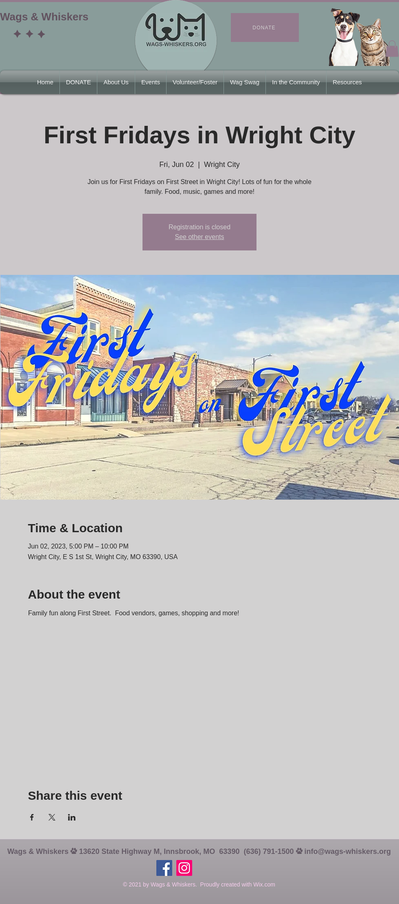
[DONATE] (265, 27)
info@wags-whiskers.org (348, 851)
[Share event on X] (52, 817)
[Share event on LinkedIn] (72, 817)
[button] (392, 48)
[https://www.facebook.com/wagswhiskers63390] (164, 868)
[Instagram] (184, 868)
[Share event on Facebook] (32, 817)
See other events (199, 236)
